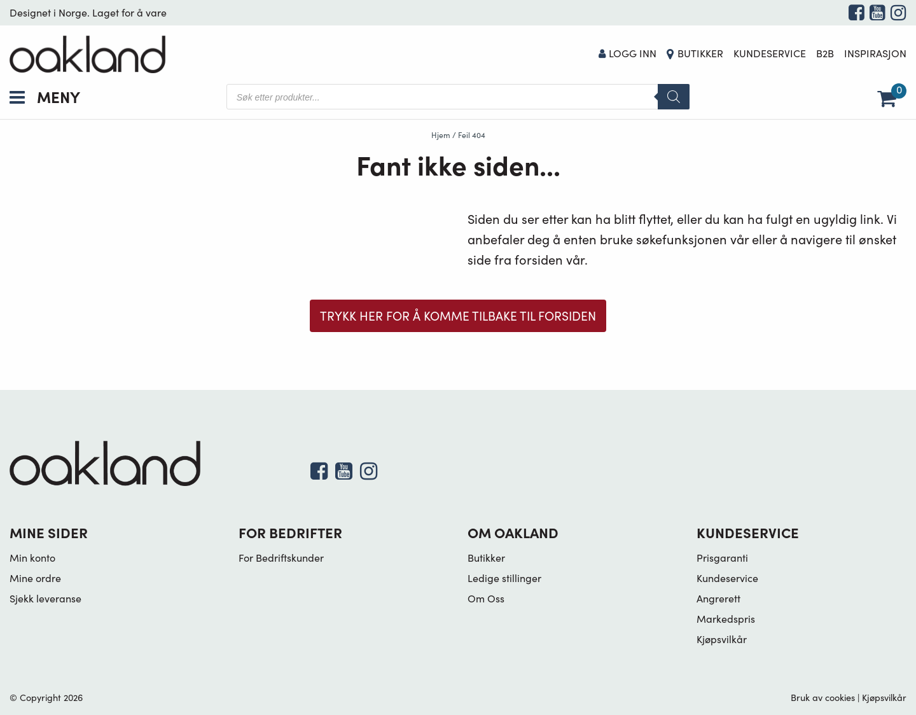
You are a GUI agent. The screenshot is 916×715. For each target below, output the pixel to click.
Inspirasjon (875, 53)
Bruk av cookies (823, 697)
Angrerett (718, 598)
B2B (825, 53)
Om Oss (486, 598)
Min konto (32, 557)
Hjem (440, 135)
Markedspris (726, 618)
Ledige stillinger (504, 578)
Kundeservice (769, 53)
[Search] (674, 96)
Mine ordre (35, 578)
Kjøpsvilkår (722, 639)
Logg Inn (628, 53)
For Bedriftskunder (281, 557)
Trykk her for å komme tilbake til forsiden (458, 315)
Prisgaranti (722, 557)
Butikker (700, 53)
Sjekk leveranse (45, 598)
